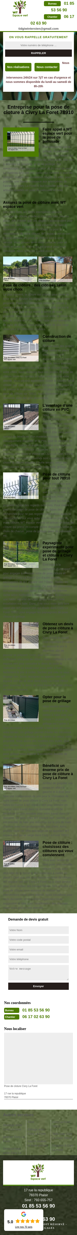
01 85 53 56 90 (36, 1010)
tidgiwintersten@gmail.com (38, 28)
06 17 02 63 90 (36, 1016)
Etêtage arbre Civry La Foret (37, 1131)
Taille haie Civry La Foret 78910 (62, 1136)
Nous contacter (47, 67)
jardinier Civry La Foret (14, 1139)
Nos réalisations (18, 67)
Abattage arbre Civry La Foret (12, 1127)
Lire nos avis (23, 1227)
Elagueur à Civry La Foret (63, 1147)
